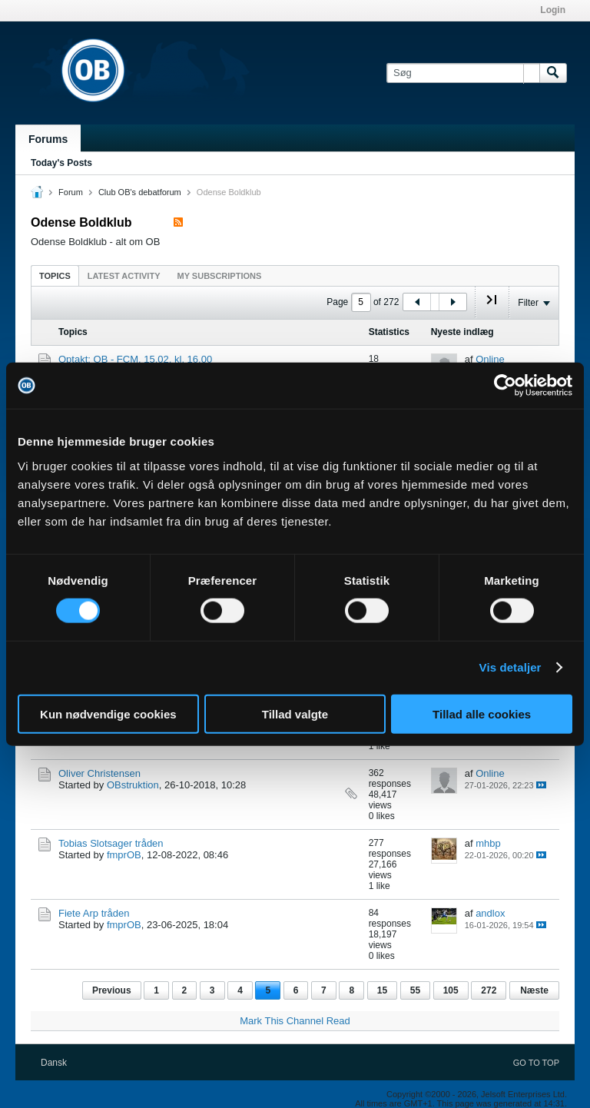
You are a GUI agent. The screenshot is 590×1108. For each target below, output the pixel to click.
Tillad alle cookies (482, 713)
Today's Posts (61, 163)
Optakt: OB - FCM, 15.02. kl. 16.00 (135, 359)
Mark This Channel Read (295, 1021)
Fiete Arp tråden (94, 913)
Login (552, 10)
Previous (111, 990)
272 (488, 990)
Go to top (536, 1062)
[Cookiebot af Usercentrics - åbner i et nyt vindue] (505, 385)
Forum (70, 192)
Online (490, 359)
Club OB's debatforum (139, 192)
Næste (534, 990)
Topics (55, 275)
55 (415, 990)
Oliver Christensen (99, 773)
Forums (48, 139)
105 (451, 990)
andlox (490, 913)
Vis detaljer (510, 667)
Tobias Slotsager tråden (111, 843)
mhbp (488, 843)
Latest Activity (124, 275)
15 (382, 990)
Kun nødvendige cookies (108, 713)
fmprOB (124, 855)
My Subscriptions (219, 275)
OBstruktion (133, 785)
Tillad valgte (295, 713)
